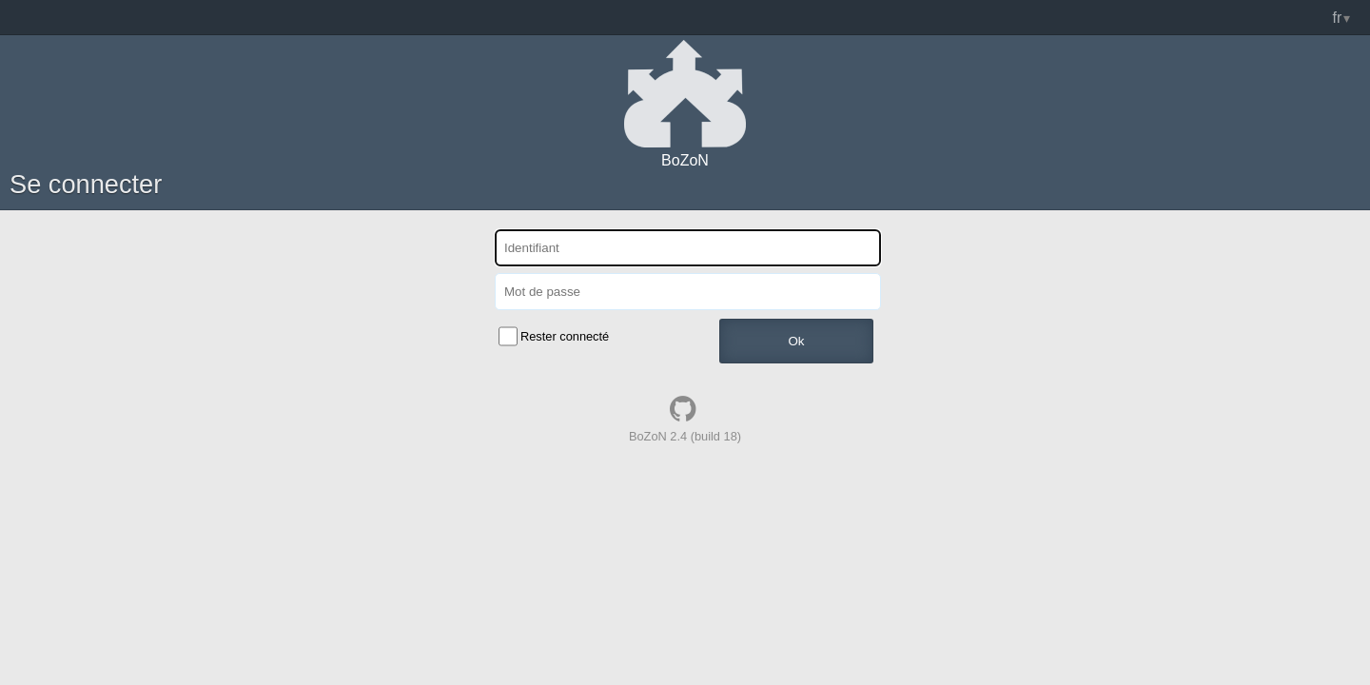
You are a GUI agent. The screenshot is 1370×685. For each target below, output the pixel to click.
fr (1337, 18)
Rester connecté (564, 336)
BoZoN (685, 160)
